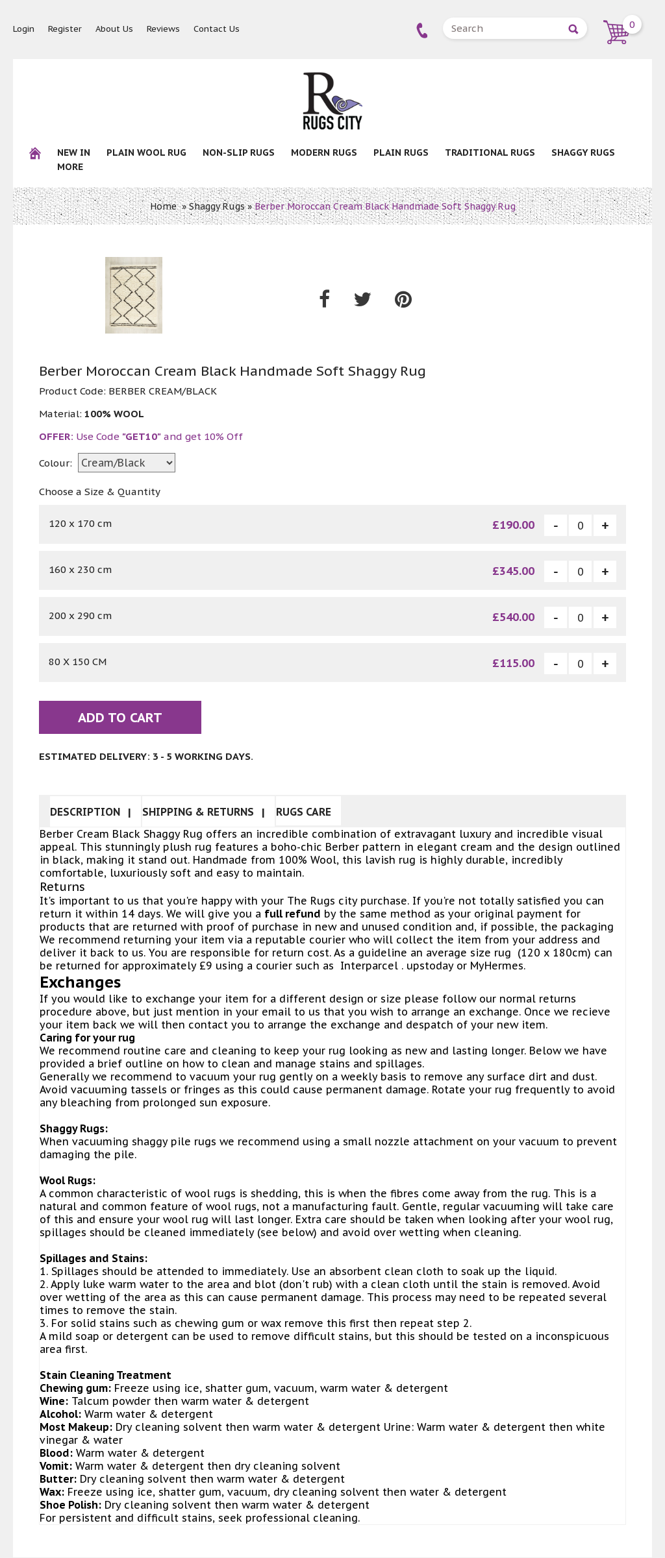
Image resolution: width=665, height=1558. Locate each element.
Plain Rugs (401, 152)
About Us (114, 28)
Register (65, 28)
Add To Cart (120, 718)
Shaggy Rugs (583, 152)
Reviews (163, 28)
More (70, 167)
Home (163, 206)
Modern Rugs (324, 152)
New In (73, 152)
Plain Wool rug (146, 152)
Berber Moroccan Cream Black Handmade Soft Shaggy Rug (385, 206)
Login (23, 28)
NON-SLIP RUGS (239, 152)
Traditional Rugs (490, 152)
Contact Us (217, 28)
